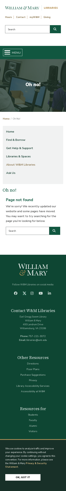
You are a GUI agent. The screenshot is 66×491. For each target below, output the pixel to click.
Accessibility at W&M (33, 391)
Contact (21, 17)
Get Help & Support (19, 148)
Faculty (33, 420)
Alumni (33, 426)
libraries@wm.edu (36, 340)
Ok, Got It (23, 477)
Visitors (33, 431)
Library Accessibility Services (33, 386)
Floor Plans (33, 369)
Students (33, 414)
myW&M (34, 17)
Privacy (33, 380)
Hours (8, 17)
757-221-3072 (37, 336)
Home (6, 118)
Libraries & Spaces (18, 156)
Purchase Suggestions (33, 375)
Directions (33, 363)
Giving (47, 17)
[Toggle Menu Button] (6, 52)
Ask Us (10, 173)
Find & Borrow (15, 140)
